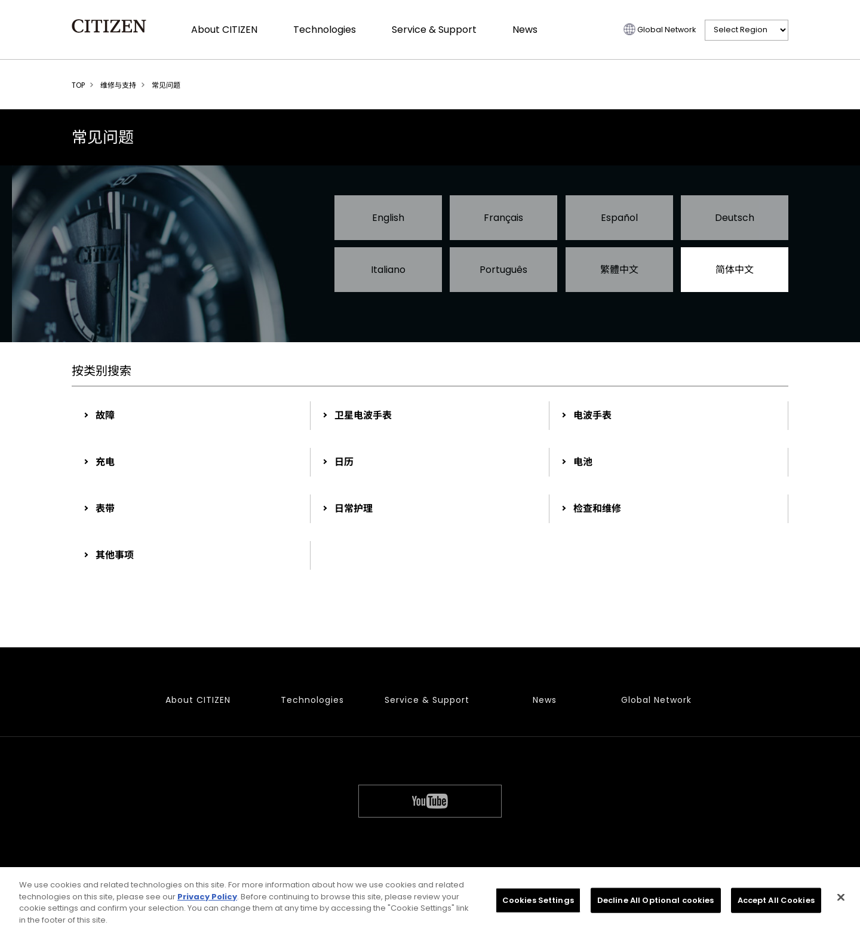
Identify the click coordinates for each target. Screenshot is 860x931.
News (525, 29)
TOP (78, 85)
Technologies (324, 29)
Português (503, 269)
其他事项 (115, 555)
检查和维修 (597, 508)
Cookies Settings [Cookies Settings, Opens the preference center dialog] (538, 902)
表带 (105, 508)
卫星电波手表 (363, 415)
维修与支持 (118, 85)
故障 (105, 415)
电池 (582, 462)
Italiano (388, 269)
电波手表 (592, 415)
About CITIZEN (224, 29)
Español (619, 218)
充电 (105, 462)
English (388, 218)
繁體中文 (619, 269)
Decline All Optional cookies (655, 902)
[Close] (841, 900)
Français (503, 218)
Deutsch (734, 218)
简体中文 (734, 269)
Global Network (666, 29)
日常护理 (353, 508)
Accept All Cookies (776, 902)
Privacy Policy (207, 899)
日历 (344, 462)
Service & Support (434, 29)
